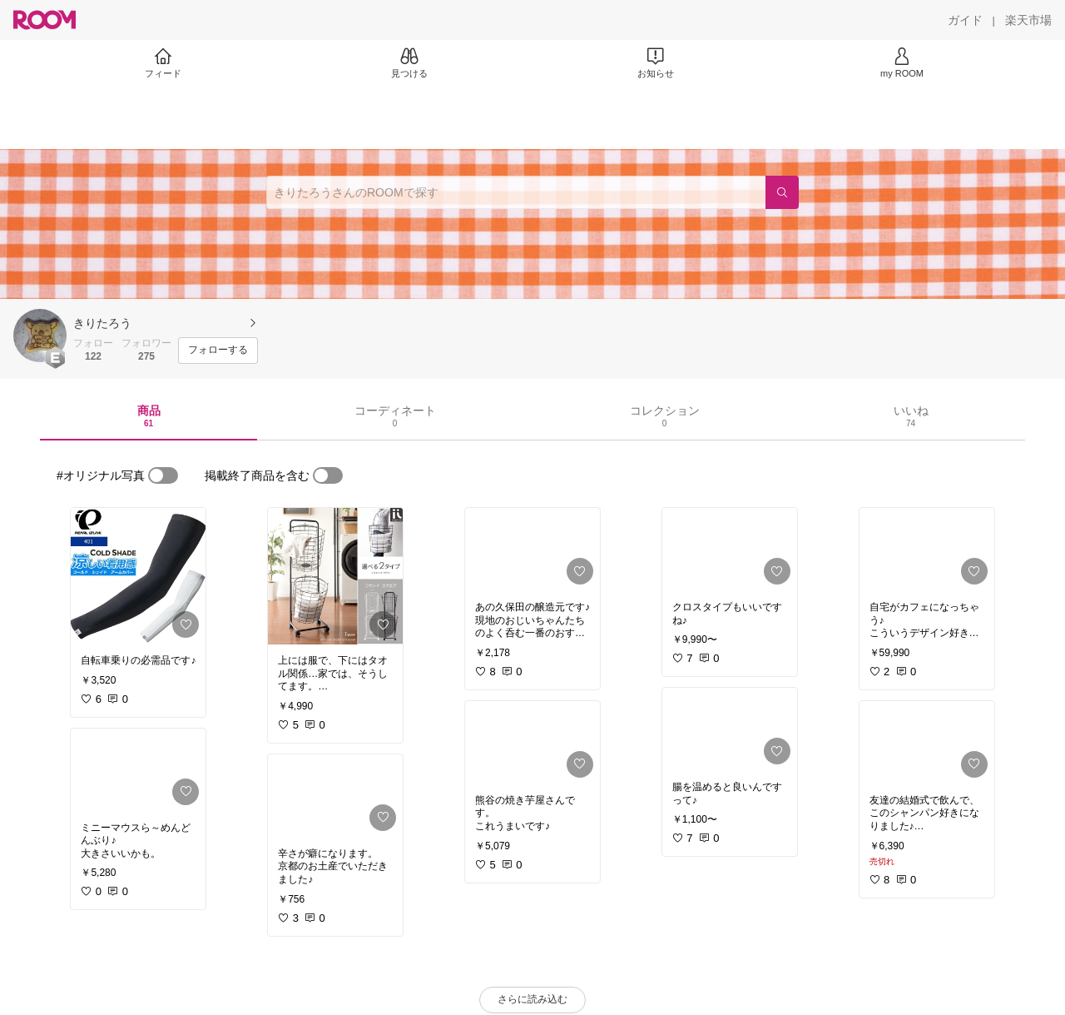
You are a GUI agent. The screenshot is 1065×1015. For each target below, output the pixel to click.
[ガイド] (965, 19)
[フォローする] (218, 350)
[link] (138, 576)
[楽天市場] (1028, 19)
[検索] (782, 192)
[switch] (163, 475)
